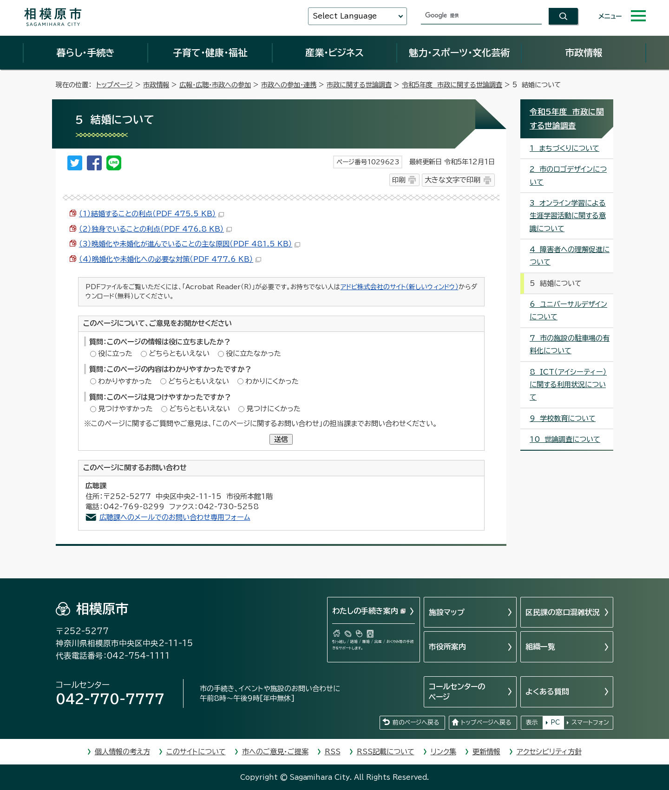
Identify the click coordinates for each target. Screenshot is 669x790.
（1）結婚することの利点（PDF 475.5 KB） (151, 213)
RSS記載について (385, 751)
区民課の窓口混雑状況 (562, 612)
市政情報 (583, 52)
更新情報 (486, 751)
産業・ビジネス (334, 52)
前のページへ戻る (416, 722)
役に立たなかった (253, 353)
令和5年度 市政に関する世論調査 (452, 84)
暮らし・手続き (85, 52)
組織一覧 (540, 646)
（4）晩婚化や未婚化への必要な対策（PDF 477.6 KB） (170, 259)
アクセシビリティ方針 (549, 751)
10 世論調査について (565, 439)
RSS (333, 751)
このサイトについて (196, 751)
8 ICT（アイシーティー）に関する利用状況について (568, 385)
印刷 (398, 179)
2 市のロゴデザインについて (568, 175)
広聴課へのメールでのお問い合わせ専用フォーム (174, 517)
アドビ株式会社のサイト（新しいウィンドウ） (400, 287)
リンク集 (443, 751)
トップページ (114, 84)
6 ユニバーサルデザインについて (568, 310)
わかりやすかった (125, 381)
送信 (281, 439)
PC (555, 722)
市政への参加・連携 (288, 84)
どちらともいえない (179, 353)
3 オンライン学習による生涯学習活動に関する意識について (568, 216)
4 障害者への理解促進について (570, 255)
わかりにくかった (272, 381)
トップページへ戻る (486, 722)
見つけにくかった (273, 408)
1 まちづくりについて (564, 148)
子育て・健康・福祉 (210, 52)
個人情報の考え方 (122, 751)
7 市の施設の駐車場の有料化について (570, 344)
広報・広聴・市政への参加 (215, 84)
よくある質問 (547, 691)
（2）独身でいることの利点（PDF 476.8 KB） (155, 229)
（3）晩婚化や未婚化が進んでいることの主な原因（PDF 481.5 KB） (189, 243)
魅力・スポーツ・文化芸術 (459, 52)
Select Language (345, 16)
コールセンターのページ (457, 691)
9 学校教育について (563, 418)
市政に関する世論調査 (359, 84)
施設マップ (447, 612)
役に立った (115, 353)
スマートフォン (590, 722)
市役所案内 (447, 646)
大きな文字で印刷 (452, 179)
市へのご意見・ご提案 (275, 751)
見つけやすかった (125, 408)
